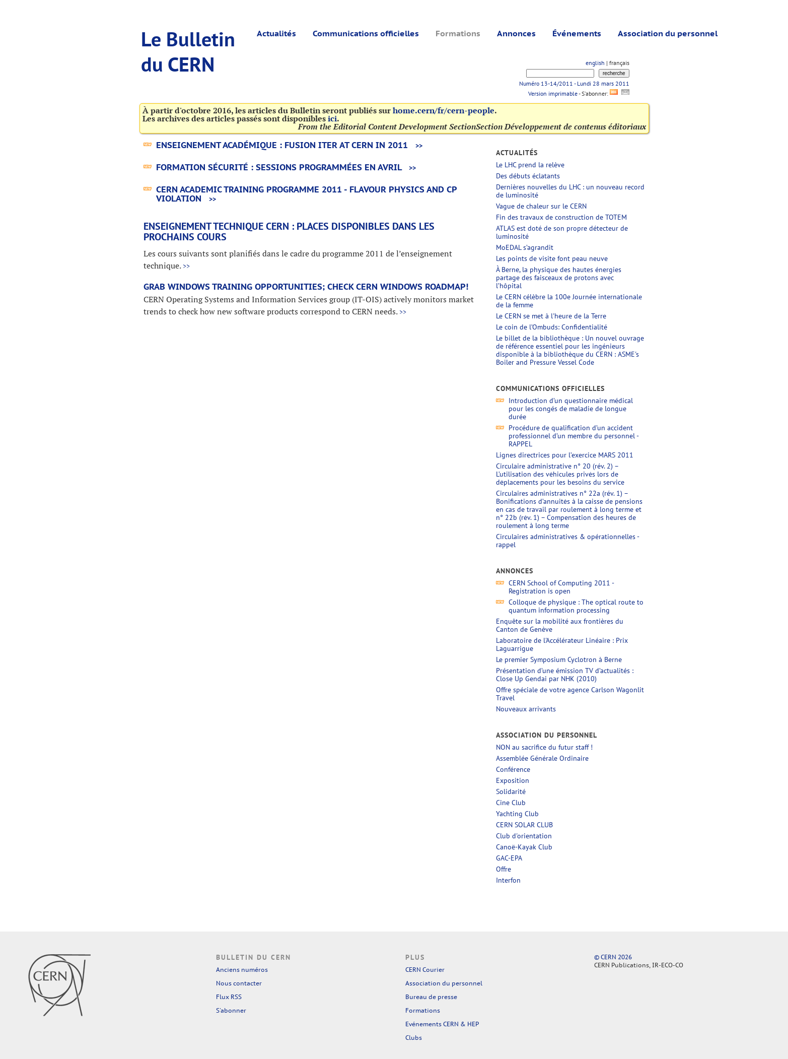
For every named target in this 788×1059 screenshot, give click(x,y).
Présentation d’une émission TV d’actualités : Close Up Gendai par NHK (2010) (564, 674)
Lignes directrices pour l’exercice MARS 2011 (565, 454)
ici (332, 118)
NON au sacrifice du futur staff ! (544, 747)
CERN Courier (425, 969)
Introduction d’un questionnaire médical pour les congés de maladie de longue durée (571, 408)
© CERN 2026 (613, 957)
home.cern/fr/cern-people (443, 110)
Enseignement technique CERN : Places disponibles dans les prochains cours (289, 231)
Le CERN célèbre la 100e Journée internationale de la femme (569, 300)
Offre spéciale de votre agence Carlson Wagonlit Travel (570, 693)
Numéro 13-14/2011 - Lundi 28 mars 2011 (574, 83)
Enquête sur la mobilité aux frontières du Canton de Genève (559, 625)
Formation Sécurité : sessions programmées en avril (278, 167)
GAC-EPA (509, 858)
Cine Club (511, 802)
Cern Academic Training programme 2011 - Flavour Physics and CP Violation (306, 194)
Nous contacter (239, 983)
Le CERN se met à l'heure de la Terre (551, 315)
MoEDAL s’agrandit (524, 247)
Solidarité (511, 791)
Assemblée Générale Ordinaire (542, 758)
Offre (503, 869)
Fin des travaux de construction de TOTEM (561, 217)
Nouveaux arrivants (526, 708)
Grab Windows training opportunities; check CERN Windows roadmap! (306, 286)
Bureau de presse (431, 997)
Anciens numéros (242, 969)
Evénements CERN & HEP (442, 1024)
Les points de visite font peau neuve (552, 258)
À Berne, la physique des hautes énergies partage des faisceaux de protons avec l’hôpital (558, 277)
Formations (458, 33)
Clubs (413, 1037)
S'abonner (231, 1010)
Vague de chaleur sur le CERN (541, 206)
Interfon (508, 880)
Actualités (276, 33)
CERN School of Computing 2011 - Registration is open (561, 586)
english (595, 63)
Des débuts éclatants (528, 175)
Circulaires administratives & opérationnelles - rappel (567, 540)
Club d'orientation (524, 835)
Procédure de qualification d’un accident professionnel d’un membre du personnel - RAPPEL (573, 435)
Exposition (512, 780)
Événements (576, 33)
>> (418, 146)
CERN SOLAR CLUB (524, 824)
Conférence (513, 769)
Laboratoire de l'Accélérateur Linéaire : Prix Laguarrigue (562, 644)
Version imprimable (553, 93)
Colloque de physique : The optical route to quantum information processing (576, 606)
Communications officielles (366, 33)
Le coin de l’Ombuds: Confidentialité (551, 327)
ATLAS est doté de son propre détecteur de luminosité (562, 232)
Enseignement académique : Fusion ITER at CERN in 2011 (282, 145)
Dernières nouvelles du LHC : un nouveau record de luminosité (570, 191)
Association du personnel (668, 33)
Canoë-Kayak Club (524, 846)
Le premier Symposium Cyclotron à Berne (559, 659)
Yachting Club (517, 813)
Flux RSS (229, 997)
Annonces (516, 33)
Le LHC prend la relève (530, 164)
